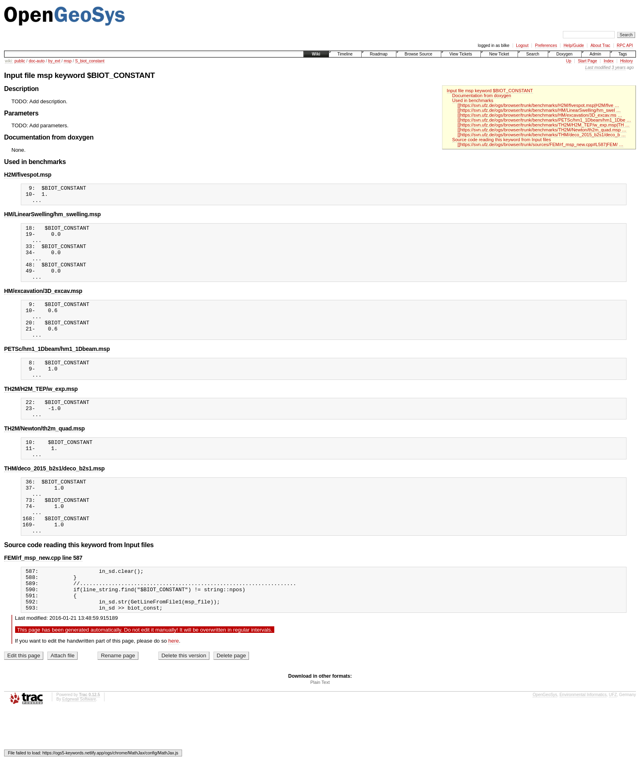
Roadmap (378, 54)
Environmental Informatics (583, 747)
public (19, 61)
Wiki (316, 54)
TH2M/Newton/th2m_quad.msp (44, 458)
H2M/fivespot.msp (27, 174)
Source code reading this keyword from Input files (501, 139)
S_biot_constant (89, 61)
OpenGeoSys (545, 747)
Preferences (546, 45)
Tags (622, 54)
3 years (619, 67)
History (626, 61)
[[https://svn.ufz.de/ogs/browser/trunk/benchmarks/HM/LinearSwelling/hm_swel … (539, 110)
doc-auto (36, 61)
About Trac (600, 45)
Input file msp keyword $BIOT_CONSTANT (490, 90)
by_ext (54, 61)
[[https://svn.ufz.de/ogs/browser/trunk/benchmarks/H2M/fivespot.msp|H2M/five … (538, 105)
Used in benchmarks (472, 100)
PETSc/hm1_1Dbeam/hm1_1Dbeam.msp (57, 371)
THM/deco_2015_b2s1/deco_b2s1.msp (54, 501)
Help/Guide (574, 45)
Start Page (587, 61)
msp (67, 61)
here (173, 693)
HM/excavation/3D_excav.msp (43, 305)
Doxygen (564, 54)
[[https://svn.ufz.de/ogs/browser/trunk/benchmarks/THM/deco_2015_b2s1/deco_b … (542, 134)
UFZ (613, 747)
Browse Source (418, 54)
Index (608, 61)
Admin (595, 54)
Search (532, 54)
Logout (522, 45)
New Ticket (499, 54)
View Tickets (460, 54)
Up (568, 61)
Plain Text (320, 734)
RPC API (625, 45)
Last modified (598, 67)
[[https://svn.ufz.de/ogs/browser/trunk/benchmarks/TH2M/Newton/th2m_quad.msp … (542, 129)
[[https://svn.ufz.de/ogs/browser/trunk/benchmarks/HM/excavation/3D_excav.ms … (540, 115)
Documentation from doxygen (481, 95)
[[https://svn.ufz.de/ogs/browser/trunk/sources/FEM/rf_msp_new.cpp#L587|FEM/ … (540, 144)
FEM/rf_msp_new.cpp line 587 (43, 602)
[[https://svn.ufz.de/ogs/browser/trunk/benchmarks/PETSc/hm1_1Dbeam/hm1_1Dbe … (544, 120)
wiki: (9, 61)
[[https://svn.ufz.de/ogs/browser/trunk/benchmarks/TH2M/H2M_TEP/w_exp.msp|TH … (544, 124)
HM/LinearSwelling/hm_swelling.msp (52, 218)
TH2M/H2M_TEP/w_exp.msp (41, 414)
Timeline (344, 54)
